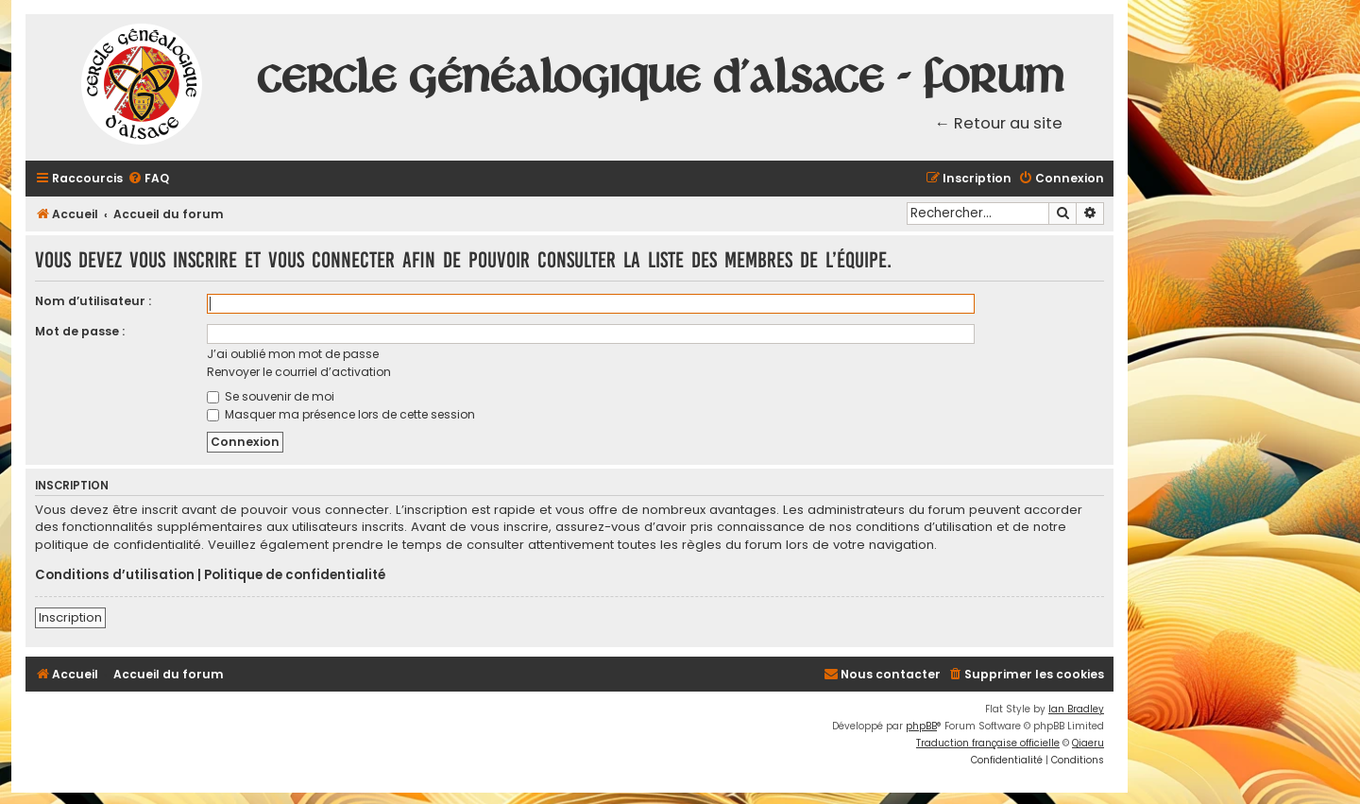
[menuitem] (148, 179)
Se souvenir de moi (270, 396)
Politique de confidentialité (294, 575)
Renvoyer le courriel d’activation (299, 372)
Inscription (70, 617)
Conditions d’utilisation (115, 575)
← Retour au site (999, 123)
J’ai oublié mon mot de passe (293, 354)
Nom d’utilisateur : (93, 301)
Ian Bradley (1076, 709)
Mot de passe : (80, 331)
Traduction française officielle (988, 743)
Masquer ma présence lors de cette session (341, 414)
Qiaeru (1088, 743)
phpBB (921, 726)
